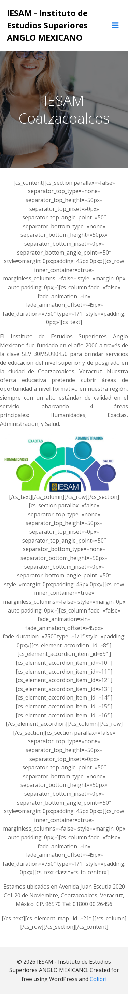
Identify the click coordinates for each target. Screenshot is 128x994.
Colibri (98, 979)
